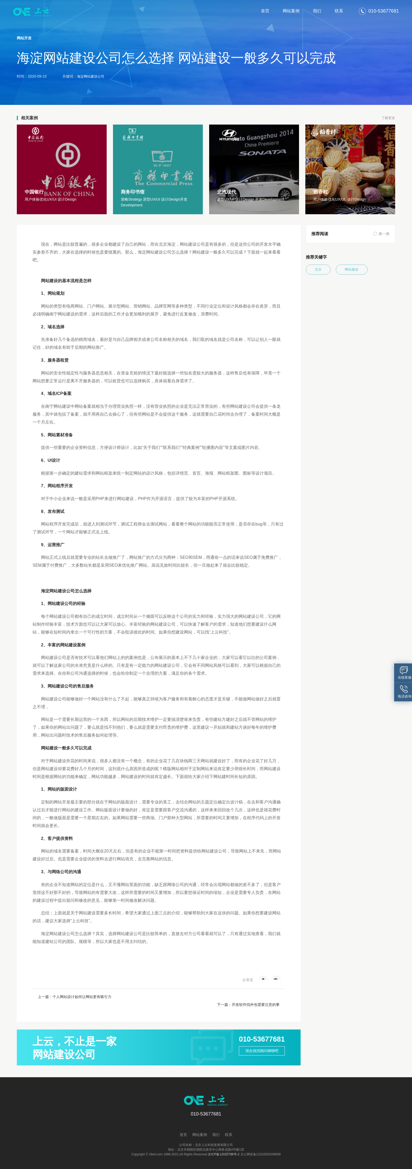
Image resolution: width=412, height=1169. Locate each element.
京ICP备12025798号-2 (223, 1146)
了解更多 (387, 118)
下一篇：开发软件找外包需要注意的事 (248, 997)
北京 (321, 270)
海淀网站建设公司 (91, 76)
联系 (339, 11)
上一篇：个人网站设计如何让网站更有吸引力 (74, 997)
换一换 (384, 234)
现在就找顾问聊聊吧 (257, 1045)
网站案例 (291, 11)
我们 (317, 11)
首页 (265, 11)
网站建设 (362, 270)
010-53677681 (257, 1032)
